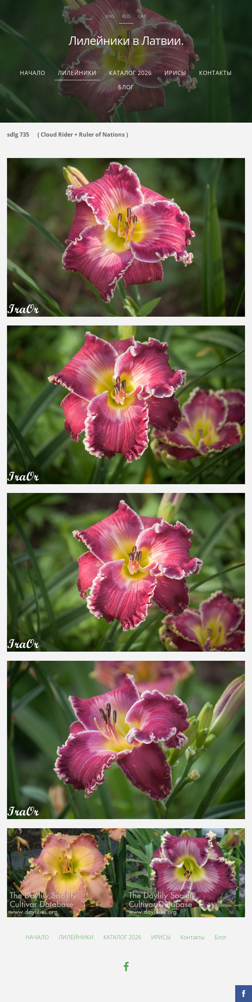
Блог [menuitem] (126, 87)
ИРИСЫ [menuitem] (175, 73)
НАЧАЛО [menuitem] (32, 73)
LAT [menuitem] (142, 16)
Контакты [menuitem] (215, 73)
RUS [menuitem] (126, 16)
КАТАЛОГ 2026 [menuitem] (130, 73)
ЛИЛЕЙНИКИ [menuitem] (77, 73)
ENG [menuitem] (110, 16)
